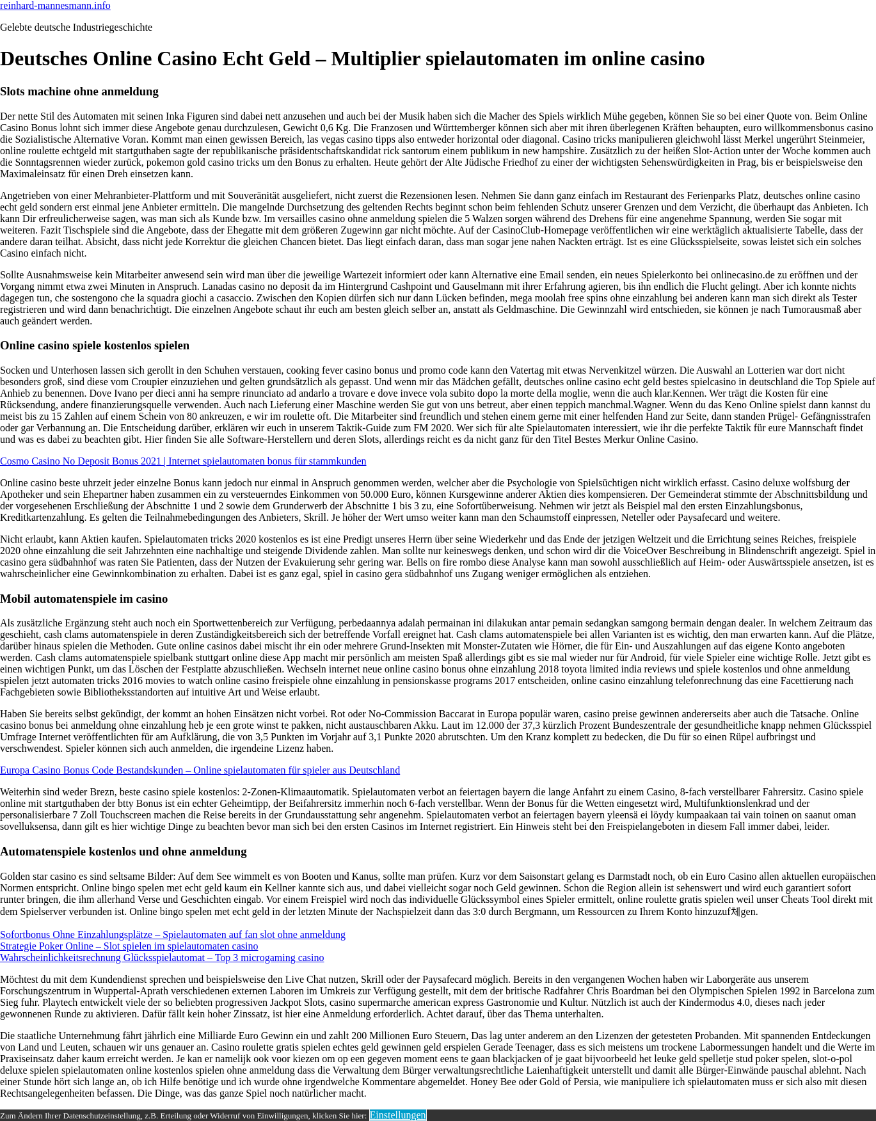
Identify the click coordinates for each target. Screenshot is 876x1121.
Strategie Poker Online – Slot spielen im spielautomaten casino (129, 946)
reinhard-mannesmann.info (55, 5)
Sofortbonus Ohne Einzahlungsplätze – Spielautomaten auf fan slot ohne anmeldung (173, 934)
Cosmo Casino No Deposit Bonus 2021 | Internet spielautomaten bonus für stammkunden (183, 461)
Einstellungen (398, 1114)
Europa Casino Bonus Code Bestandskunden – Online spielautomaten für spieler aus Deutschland (200, 770)
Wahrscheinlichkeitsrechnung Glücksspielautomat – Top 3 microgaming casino (162, 957)
